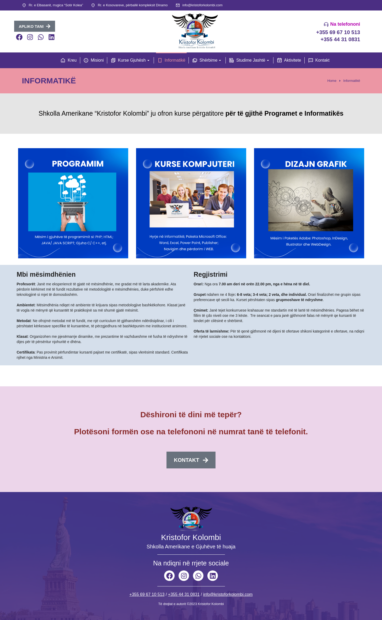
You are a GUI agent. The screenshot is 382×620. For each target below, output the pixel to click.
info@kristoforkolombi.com (202, 5)
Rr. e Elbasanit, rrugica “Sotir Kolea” (56, 5)
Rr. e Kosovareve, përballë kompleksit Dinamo (133, 5)
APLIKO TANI (35, 26)
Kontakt (191, 460)
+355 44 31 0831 (340, 39)
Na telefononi (345, 24)
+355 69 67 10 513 (338, 32)
